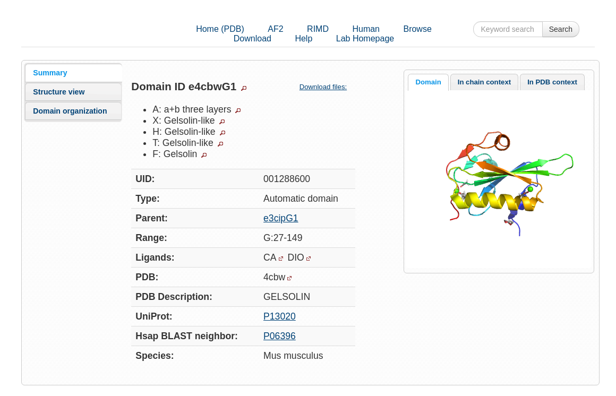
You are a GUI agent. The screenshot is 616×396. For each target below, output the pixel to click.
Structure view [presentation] (58, 92)
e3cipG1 (280, 218)
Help (303, 38)
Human (366, 28)
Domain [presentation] (428, 82)
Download (252, 38)
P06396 (279, 336)
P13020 (279, 316)
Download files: (327, 87)
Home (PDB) (220, 28)
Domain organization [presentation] (70, 111)
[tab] (73, 73)
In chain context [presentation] (484, 82)
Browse (417, 28)
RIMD (318, 28)
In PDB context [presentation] (552, 82)
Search (560, 29)
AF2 (275, 28)
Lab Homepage (365, 38)
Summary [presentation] (50, 72)
